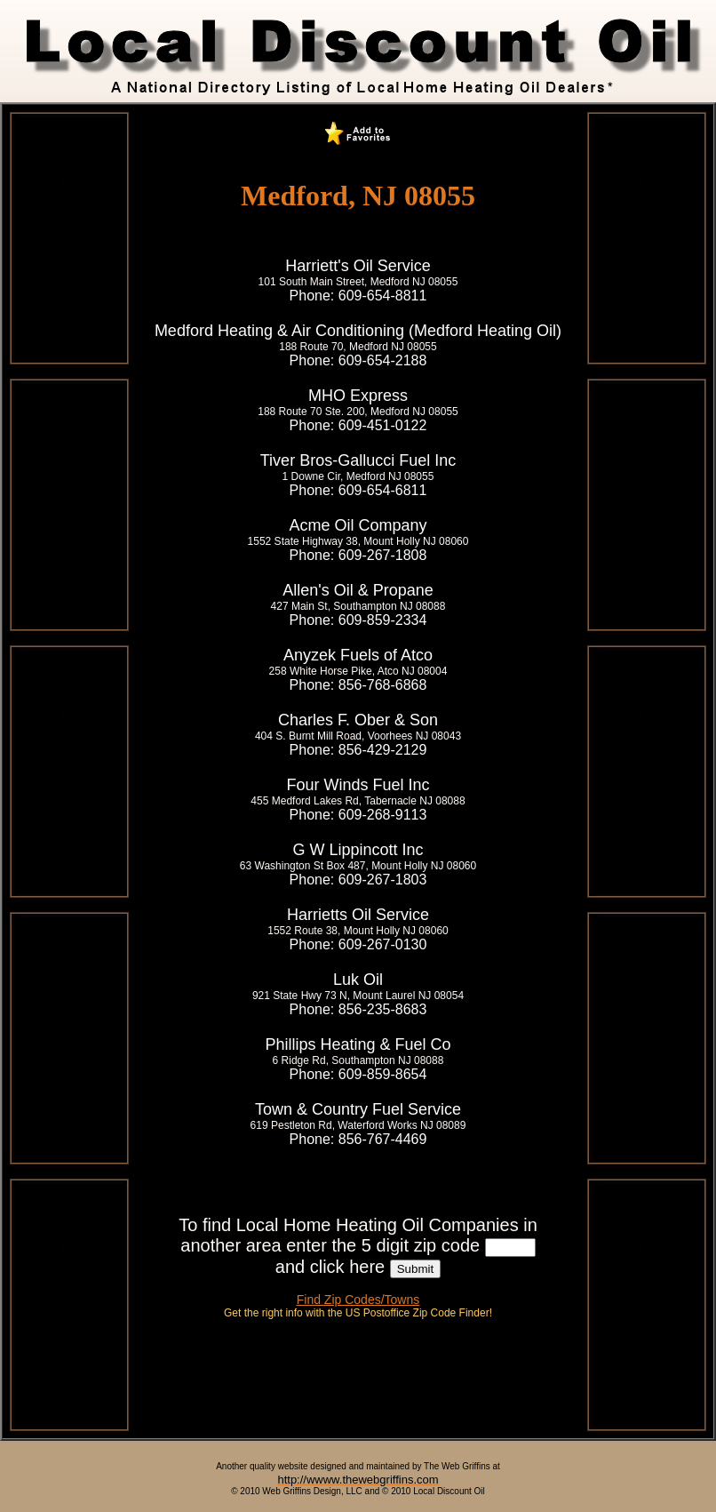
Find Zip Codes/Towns (358, 1299)
